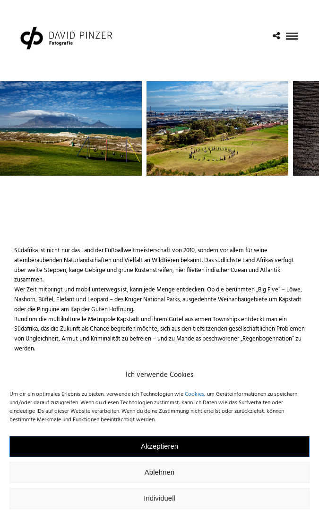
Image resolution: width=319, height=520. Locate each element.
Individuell (159, 504)
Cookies (194, 399)
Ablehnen (159, 478)
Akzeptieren (159, 452)
